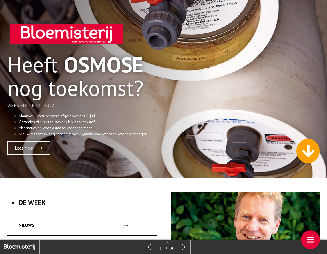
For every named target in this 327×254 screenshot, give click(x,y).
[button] (28, 148)
